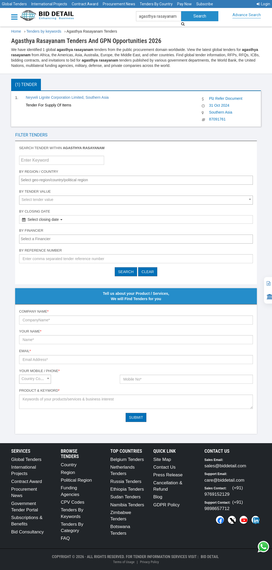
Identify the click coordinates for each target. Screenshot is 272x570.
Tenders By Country (156, 4)
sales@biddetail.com (225, 465)
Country (69, 464)
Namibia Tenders (127, 504)
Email (25, 351)
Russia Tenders (125, 481)
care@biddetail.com (225, 480)
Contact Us (164, 467)
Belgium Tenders (127, 459)
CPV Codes (72, 502)
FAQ (65, 538)
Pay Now (184, 4)
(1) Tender (26, 84)
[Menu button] (15, 16)
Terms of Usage (123, 562)
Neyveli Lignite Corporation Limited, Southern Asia (67, 97)
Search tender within (61, 148)
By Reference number (40, 250)
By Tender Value (35, 191)
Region (68, 472)
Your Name (30, 331)
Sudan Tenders (125, 496)
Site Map (162, 459)
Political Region (76, 480)
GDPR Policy (166, 504)
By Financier (31, 230)
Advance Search (246, 14)
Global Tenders (14, 4)
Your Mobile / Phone (39, 371)
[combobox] (136, 180)
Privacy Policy (149, 562)
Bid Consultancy (27, 531)
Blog (157, 496)
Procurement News (119, 4)
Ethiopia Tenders (127, 489)
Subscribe (204, 4)
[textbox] (137, 180)
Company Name (34, 311)
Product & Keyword (39, 390)
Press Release (168, 474)
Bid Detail (210, 556)
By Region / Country (38, 172)
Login (263, 4)
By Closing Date (34, 211)
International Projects (49, 4)
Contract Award (85, 4)
